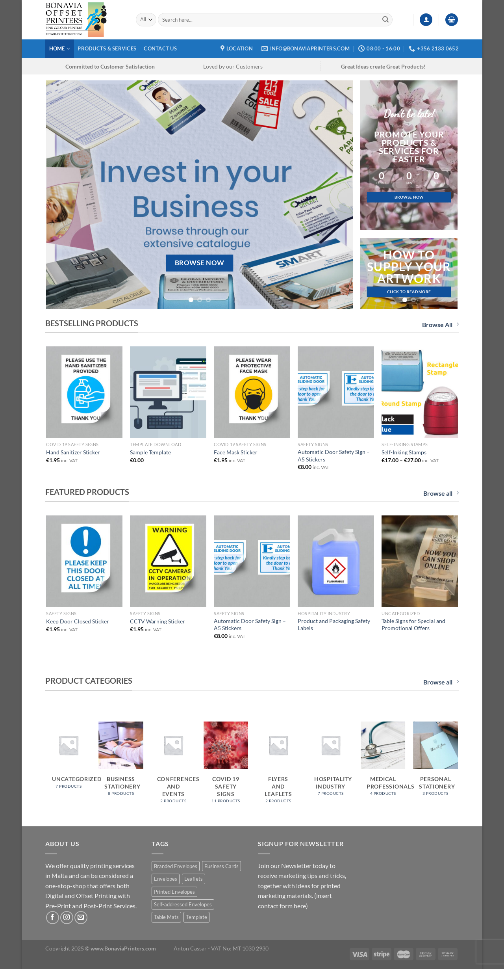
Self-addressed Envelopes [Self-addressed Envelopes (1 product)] (183, 904)
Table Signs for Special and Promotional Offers (413, 624)
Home (59, 48)
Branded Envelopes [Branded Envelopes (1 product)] (175, 866)
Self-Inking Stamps (404, 452)
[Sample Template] (168, 392)
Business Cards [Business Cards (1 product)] (221, 866)
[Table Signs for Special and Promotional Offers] (420, 561)
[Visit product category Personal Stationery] (435, 763)
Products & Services (107, 48)
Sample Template (150, 452)
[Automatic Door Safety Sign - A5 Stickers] (336, 392)
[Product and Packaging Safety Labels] (336, 561)
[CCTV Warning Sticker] (168, 561)
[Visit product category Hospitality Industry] (330, 763)
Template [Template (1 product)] (196, 917)
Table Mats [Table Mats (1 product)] (166, 917)
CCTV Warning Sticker (157, 621)
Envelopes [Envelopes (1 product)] (165, 879)
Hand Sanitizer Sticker (73, 452)
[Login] (426, 19)
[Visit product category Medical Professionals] (383, 763)
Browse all (441, 493)
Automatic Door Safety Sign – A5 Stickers (334, 455)
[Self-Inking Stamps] (420, 392)
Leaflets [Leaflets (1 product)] (193, 879)
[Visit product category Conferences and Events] (173, 767)
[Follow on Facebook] (52, 917)
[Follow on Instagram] (66, 917)
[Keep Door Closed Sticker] (84, 561)
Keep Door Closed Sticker (77, 621)
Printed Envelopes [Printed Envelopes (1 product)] (174, 892)
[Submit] (385, 19)
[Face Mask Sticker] (252, 392)
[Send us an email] (80, 917)
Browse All (440, 324)
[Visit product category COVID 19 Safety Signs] (226, 767)
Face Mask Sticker (236, 452)
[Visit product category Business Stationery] (120, 763)
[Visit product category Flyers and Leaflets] (278, 767)
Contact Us (160, 48)
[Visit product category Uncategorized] (68, 759)
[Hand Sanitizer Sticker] (84, 392)
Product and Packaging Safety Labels (334, 624)
